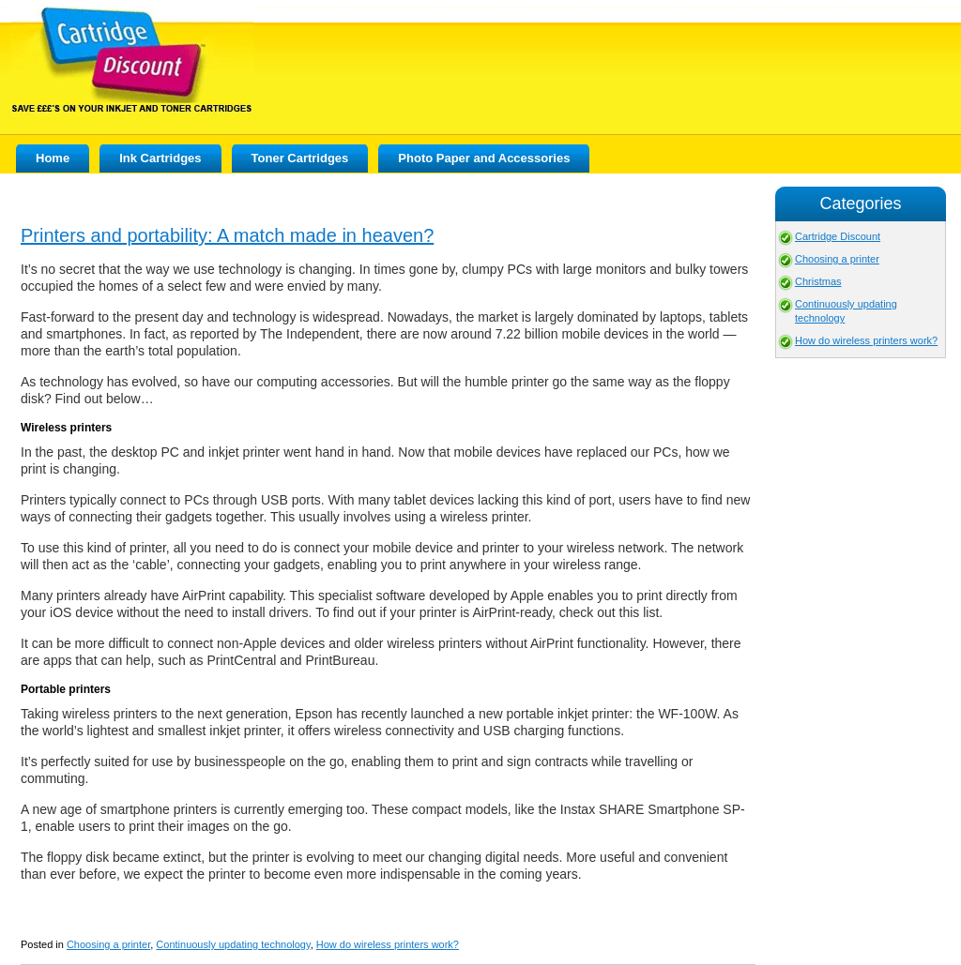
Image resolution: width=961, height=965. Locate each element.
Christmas (818, 281)
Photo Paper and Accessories (484, 158)
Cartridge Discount (837, 236)
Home (52, 158)
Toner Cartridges (300, 158)
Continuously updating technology (233, 944)
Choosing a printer (108, 944)
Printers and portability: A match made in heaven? (227, 235)
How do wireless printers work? (387, 944)
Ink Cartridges (160, 158)
